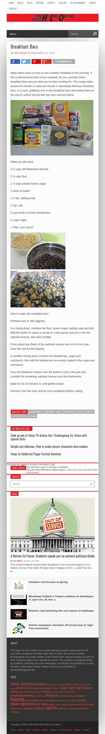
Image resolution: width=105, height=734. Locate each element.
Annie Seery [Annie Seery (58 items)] (65, 684)
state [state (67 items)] (60, 708)
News (30, 2)
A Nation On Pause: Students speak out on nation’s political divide (53, 556)
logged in (44, 467)
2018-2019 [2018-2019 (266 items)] (20, 684)
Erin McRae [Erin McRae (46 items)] (39, 696)
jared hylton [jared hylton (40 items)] (64, 700)
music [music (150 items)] (82, 700)
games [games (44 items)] (71, 696)
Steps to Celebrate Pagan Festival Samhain (36, 454)
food (79, 411)
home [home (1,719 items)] (17, 699)
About (20, 2)
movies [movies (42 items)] (74, 700)
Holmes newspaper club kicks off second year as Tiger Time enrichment (61, 627)
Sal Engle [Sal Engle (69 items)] (88, 704)
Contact (13, 8)
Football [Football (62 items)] (63, 695)
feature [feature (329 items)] (52, 695)
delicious (69, 411)
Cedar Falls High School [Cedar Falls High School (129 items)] (75, 688)
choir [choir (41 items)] (21, 692)
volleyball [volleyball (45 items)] (15, 712)
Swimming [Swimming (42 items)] (68, 708)
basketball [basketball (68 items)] (45, 688)
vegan (33, 416)
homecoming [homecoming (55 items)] (32, 700)
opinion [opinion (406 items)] (27, 703)
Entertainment (78, 2)
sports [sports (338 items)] (51, 708)
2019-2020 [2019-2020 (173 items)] (37, 684)
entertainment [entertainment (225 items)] (22, 695)
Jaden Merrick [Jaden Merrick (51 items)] (51, 700)
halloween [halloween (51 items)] (80, 696)
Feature (63, 2)
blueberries (35, 411)
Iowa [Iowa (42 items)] (41, 700)
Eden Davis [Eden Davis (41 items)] (69, 692)
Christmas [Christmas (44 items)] (29, 692)
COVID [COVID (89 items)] (46, 691)
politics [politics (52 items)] (51, 704)
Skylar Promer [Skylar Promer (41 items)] (17, 708)
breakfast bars (53, 411)
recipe (23, 416)
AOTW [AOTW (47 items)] (75, 684)
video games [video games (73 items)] (81, 708)
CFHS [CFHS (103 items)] (15, 691)
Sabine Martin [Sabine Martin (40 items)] (75, 704)
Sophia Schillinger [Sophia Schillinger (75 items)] (34, 708)
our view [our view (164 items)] (41, 704)
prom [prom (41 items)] (58, 704)
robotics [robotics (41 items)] (65, 704)
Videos (92, 2)
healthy (89, 411)
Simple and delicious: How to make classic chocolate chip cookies (49, 446)
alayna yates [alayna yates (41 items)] (52, 684)
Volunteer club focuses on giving (48, 582)
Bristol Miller (16, 561)
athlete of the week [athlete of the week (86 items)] (27, 688)
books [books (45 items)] (55, 688)
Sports (51, 2)
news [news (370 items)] (15, 703)
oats (14, 416)
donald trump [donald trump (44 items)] (57, 692)
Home (11, 2)
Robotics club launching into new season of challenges (61, 610)
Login (52, 464)
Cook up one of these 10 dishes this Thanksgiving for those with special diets (49, 437)
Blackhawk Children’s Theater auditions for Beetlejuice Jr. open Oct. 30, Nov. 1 (61, 598)
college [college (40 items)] (38, 692)
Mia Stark (20, 53)
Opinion (40, 2)
